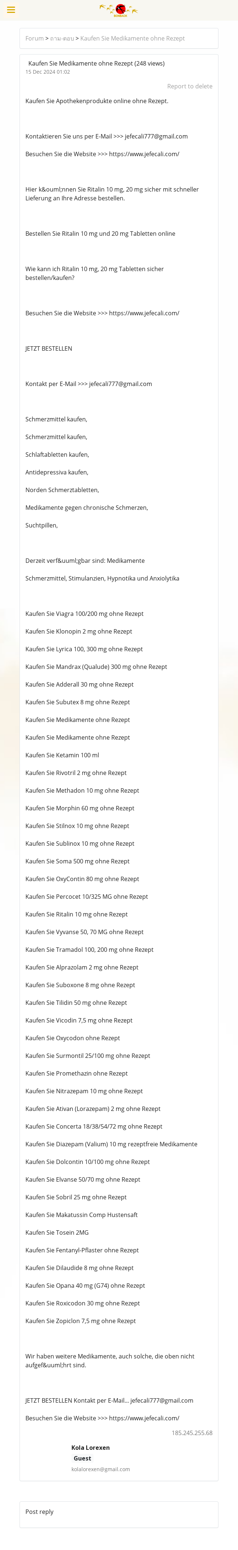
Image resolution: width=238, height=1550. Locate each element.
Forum (34, 38)
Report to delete (190, 86)
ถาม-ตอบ (62, 38)
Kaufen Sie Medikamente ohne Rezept (132, 38)
